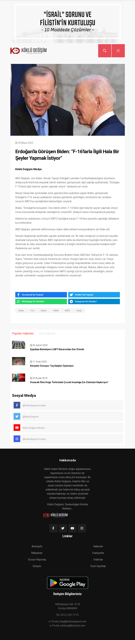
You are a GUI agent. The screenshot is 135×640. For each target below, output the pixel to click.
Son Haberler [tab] (47, 333)
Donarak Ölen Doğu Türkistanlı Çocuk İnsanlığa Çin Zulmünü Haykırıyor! (69, 382)
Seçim (44, 310)
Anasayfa (37, 546)
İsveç (79, 310)
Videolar (98, 559)
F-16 (32, 310)
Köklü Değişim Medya (29, 427)
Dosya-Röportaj (37, 559)
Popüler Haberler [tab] (23, 333)
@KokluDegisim (26, 416)
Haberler (98, 546)
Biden (21, 310)
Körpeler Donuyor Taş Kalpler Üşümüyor (52, 365)
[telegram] (94, 301)
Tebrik (55, 310)
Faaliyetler (98, 553)
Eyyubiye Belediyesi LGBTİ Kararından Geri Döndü (57, 349)
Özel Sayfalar (98, 566)
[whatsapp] (41, 301)
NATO (67, 310)
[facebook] (41, 294)
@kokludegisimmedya (30, 438)
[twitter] (94, 294)
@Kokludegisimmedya (30, 405)
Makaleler (37, 553)
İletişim (37, 566)
